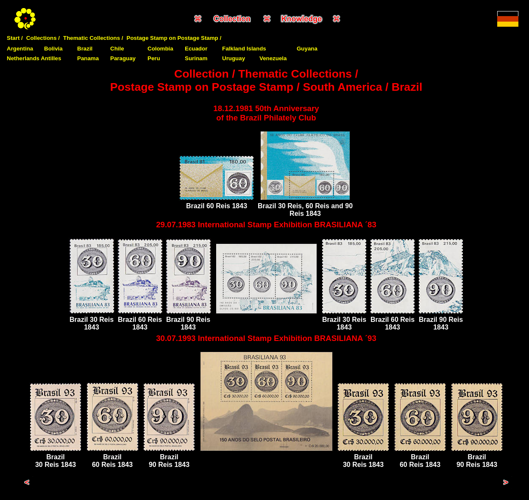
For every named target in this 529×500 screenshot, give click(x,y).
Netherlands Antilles (34, 58)
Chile (117, 48)
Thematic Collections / (93, 38)
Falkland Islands (244, 48)
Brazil (84, 48)
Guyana (307, 48)
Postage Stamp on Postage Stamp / (174, 38)
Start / (15, 38)
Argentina (20, 48)
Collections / (43, 38)
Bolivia (53, 48)
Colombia (160, 48)
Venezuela (273, 58)
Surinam (196, 58)
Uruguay (233, 58)
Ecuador (196, 48)
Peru (154, 58)
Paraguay (123, 58)
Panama (88, 58)
